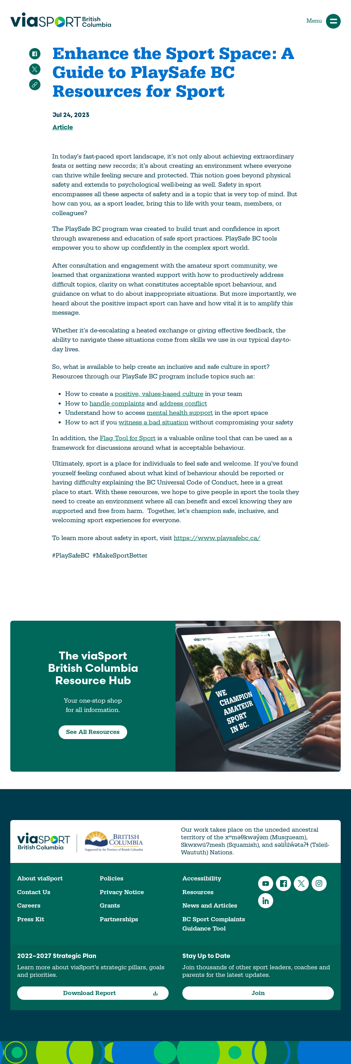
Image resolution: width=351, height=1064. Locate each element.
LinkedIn (265, 900)
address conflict (183, 403)
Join (258, 993)
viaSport (60, 19)
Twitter (301, 883)
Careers (28, 906)
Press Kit (30, 919)
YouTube (265, 883)
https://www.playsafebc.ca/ (217, 538)
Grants (110, 906)
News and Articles (209, 906)
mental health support (180, 413)
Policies (111, 878)
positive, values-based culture (159, 394)
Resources (198, 892)
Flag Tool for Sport (128, 438)
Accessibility (201, 878)
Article (62, 128)
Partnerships (119, 919)
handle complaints (117, 403)
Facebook (283, 883)
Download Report (110, 993)
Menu (323, 21)
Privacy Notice (122, 892)
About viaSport (40, 878)
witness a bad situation (153, 422)
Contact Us (33, 892)
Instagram (319, 883)
